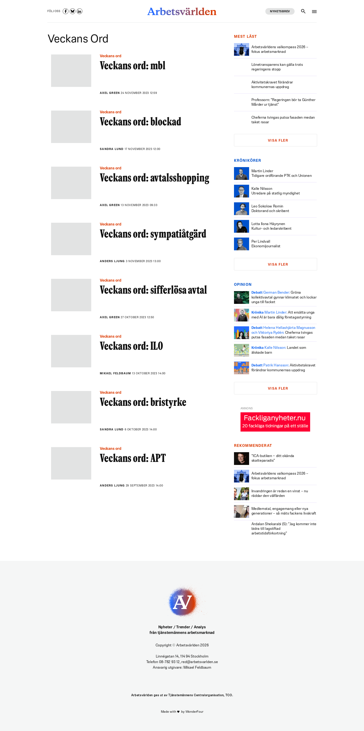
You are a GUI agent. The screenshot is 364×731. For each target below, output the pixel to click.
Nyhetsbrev (280, 11)
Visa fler (278, 141)
